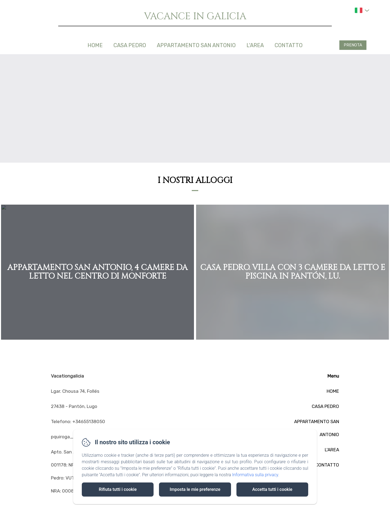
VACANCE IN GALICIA (195, 16)
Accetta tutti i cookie (272, 489)
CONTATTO (289, 45)
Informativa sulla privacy (255, 474)
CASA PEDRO (129, 45)
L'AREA (255, 45)
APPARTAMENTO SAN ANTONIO (196, 45)
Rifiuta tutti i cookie (118, 489)
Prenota (353, 45)
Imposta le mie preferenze (195, 489)
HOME (95, 45)
